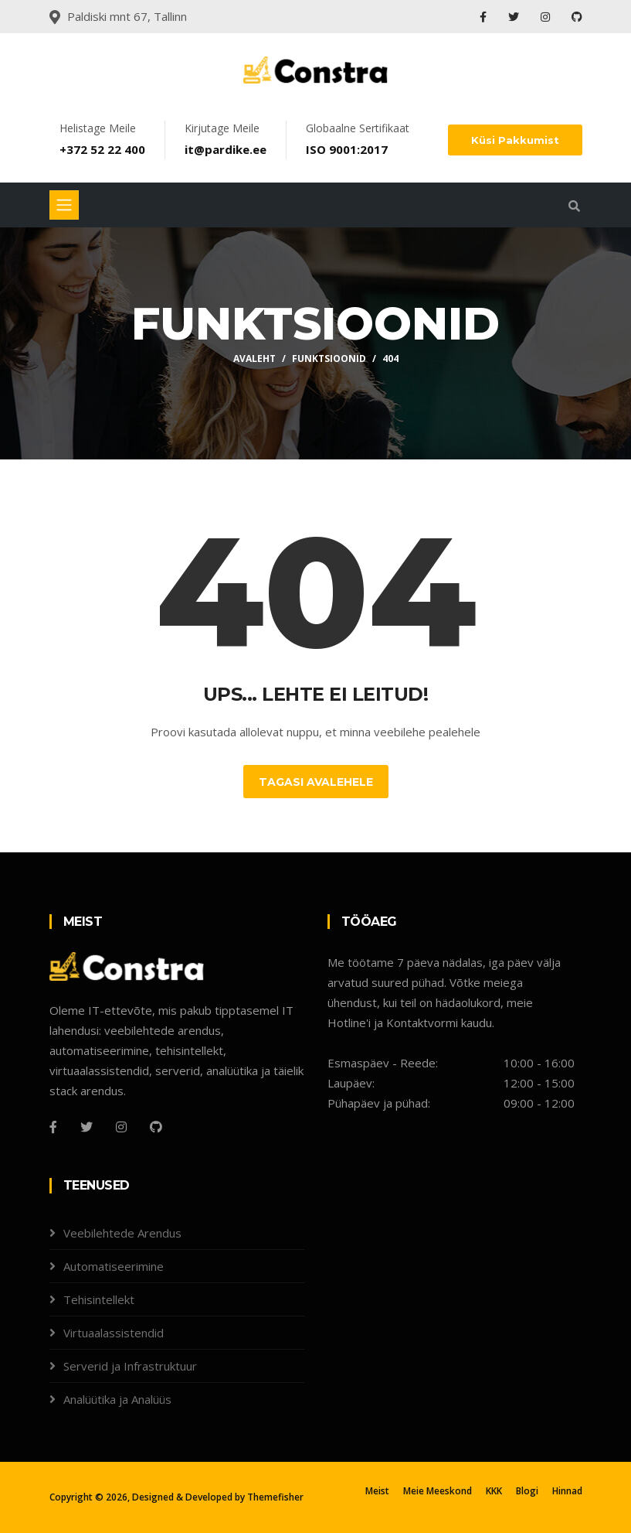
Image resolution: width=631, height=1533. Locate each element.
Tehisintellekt (98, 1299)
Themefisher (275, 1497)
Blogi (527, 1490)
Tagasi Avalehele (316, 782)
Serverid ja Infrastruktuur (130, 1366)
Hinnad (567, 1490)
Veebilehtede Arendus (122, 1233)
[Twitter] (86, 1127)
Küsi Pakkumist (515, 140)
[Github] (156, 1127)
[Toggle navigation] (64, 205)
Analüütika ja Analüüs (117, 1399)
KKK (494, 1490)
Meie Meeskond (437, 1490)
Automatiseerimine (113, 1266)
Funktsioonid (329, 358)
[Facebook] (53, 1127)
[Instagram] (121, 1127)
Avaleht (254, 358)
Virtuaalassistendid (113, 1332)
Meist (377, 1490)
